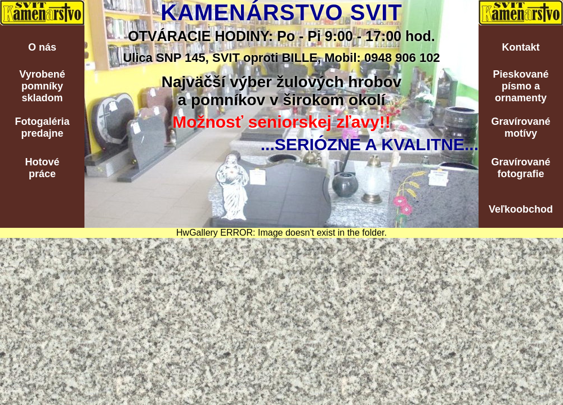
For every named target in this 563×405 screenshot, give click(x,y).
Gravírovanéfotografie (520, 167)
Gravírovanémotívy (520, 127)
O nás (42, 47)
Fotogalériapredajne (42, 127)
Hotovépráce (42, 167)
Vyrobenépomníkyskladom (42, 86)
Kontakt (521, 47)
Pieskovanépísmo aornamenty (520, 86)
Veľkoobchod (521, 209)
